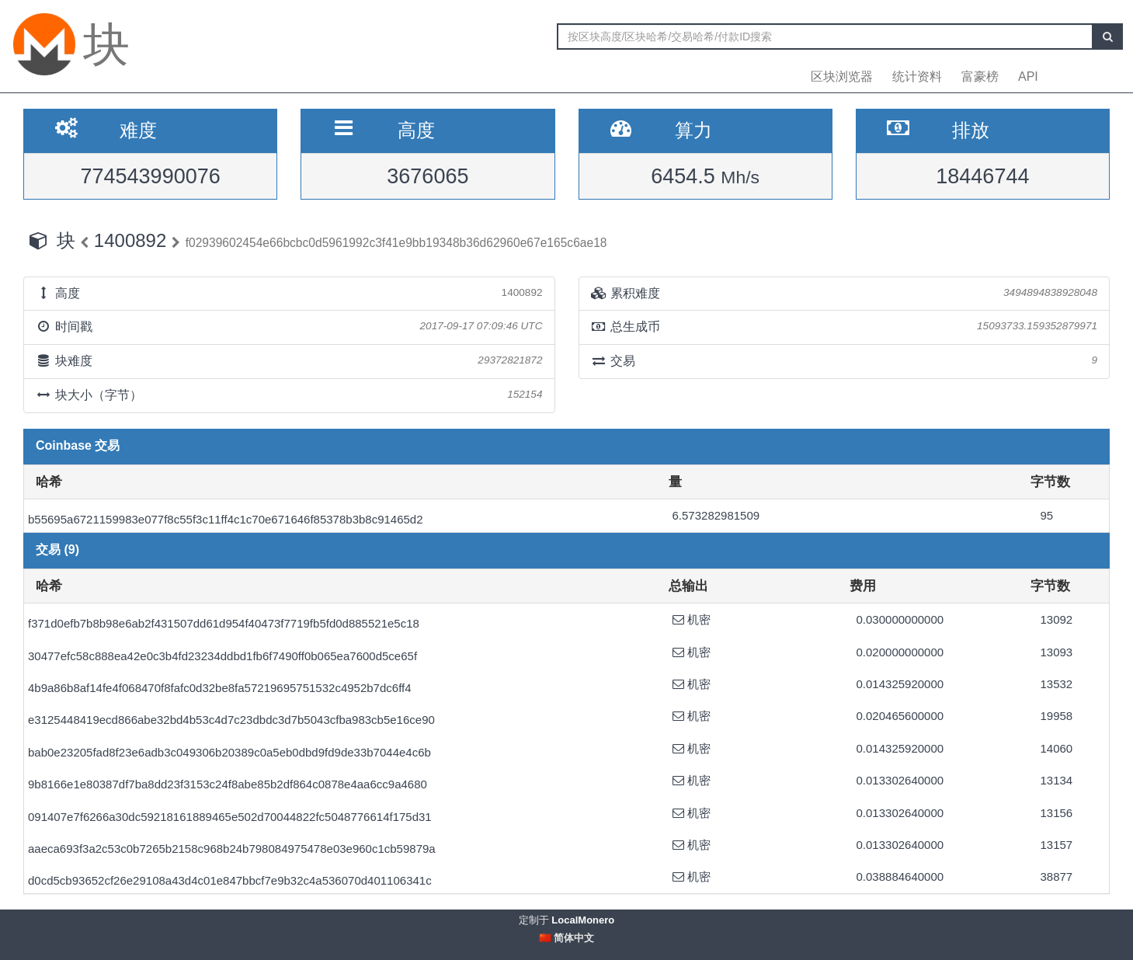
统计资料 (917, 76)
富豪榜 (980, 76)
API (1028, 76)
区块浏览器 (842, 76)
